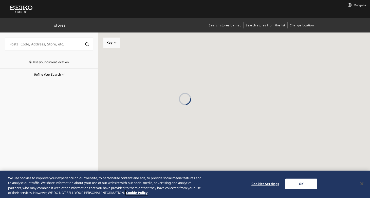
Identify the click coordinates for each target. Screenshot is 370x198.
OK (301, 184)
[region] (185, 184)
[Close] (361, 183)
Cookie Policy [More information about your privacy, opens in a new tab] (136, 192)
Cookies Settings (265, 184)
